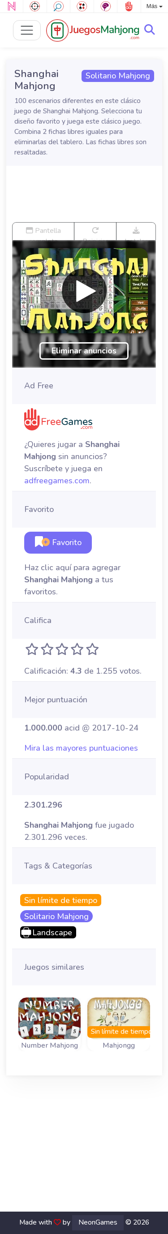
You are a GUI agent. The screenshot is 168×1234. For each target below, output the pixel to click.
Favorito (58, 542)
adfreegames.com (57, 480)
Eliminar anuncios (84, 350)
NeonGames (97, 1222)
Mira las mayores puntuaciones (81, 748)
